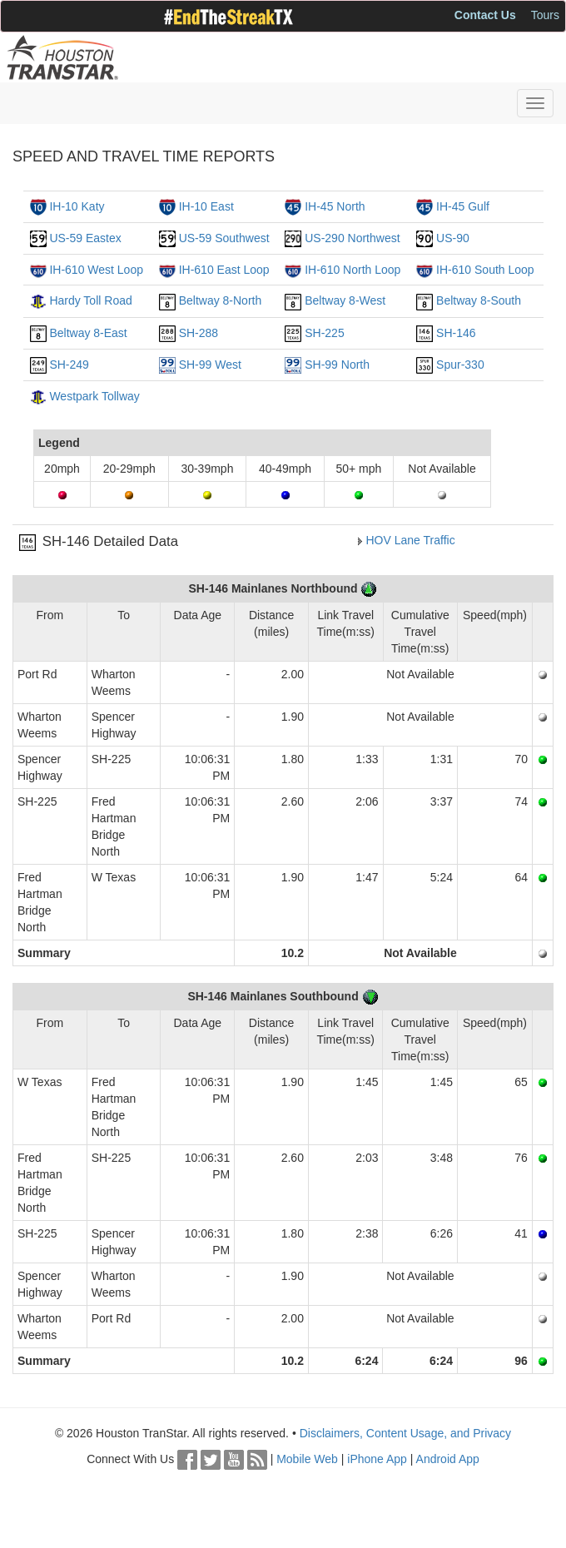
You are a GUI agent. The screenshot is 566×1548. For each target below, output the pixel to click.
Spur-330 (460, 364)
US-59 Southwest (224, 238)
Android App (447, 1459)
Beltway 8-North (220, 300)
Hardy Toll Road (90, 300)
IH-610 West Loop (96, 269)
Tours (545, 15)
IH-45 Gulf (462, 206)
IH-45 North (335, 206)
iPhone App (377, 1459)
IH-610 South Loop (485, 269)
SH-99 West (210, 364)
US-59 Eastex (85, 238)
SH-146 (455, 333)
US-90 (452, 238)
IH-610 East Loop (224, 269)
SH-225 (324, 333)
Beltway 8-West (345, 300)
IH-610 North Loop (352, 269)
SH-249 (68, 364)
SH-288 (198, 333)
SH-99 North (337, 364)
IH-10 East (206, 206)
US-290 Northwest (352, 238)
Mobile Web (307, 1459)
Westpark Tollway (94, 396)
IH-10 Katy (76, 206)
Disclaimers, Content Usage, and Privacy (405, 1433)
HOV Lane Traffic (410, 540)
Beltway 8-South (478, 300)
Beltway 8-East (88, 333)
